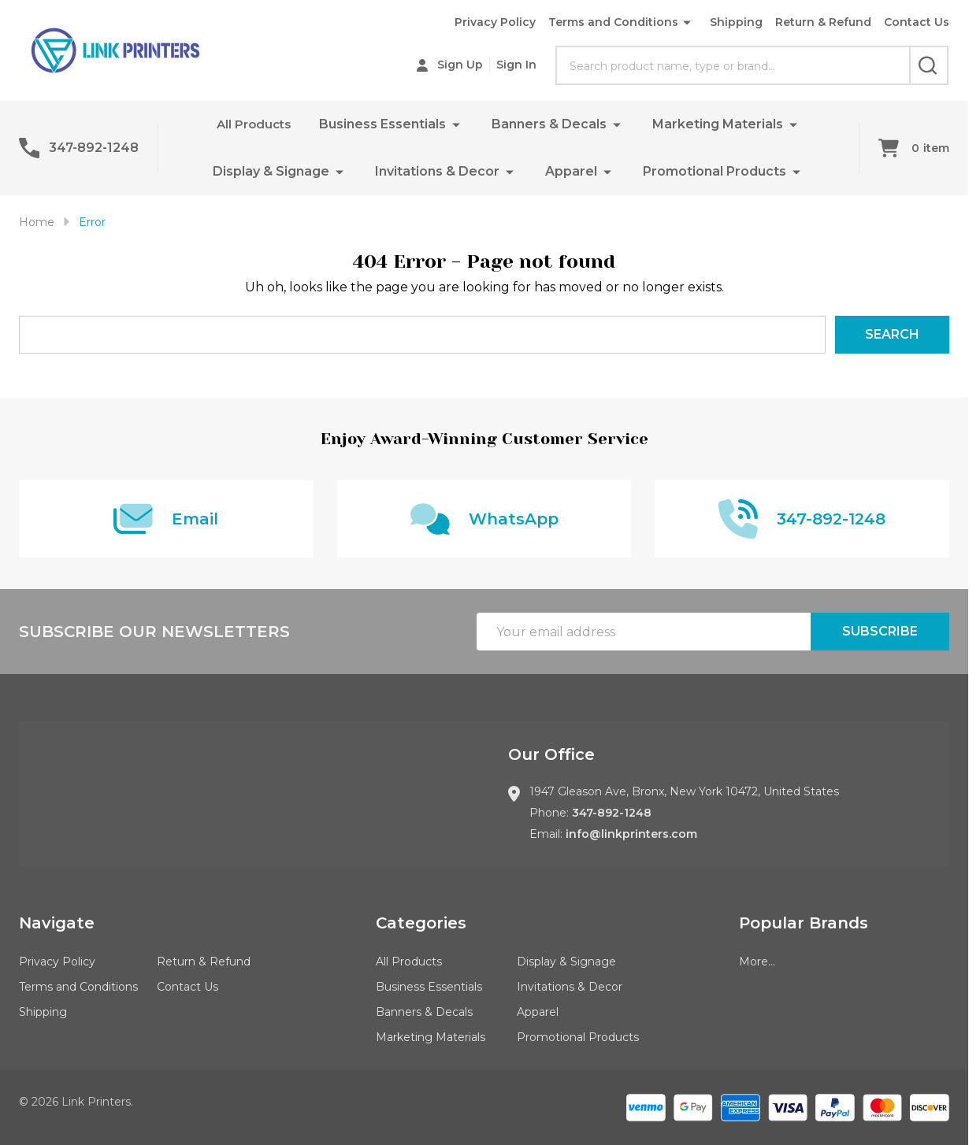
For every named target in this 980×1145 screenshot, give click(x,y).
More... (757, 961)
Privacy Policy (495, 22)
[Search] (928, 65)
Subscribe (880, 631)
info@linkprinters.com (631, 834)
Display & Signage (271, 171)
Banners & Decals (551, 124)
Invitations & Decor (437, 171)
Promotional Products (714, 171)
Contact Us (916, 22)
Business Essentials (384, 124)
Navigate (57, 922)
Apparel (571, 171)
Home (36, 222)
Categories (421, 922)
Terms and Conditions (613, 22)
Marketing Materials (720, 124)
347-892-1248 (611, 813)
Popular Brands (803, 922)
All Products (253, 124)
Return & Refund (823, 22)
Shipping (736, 22)
